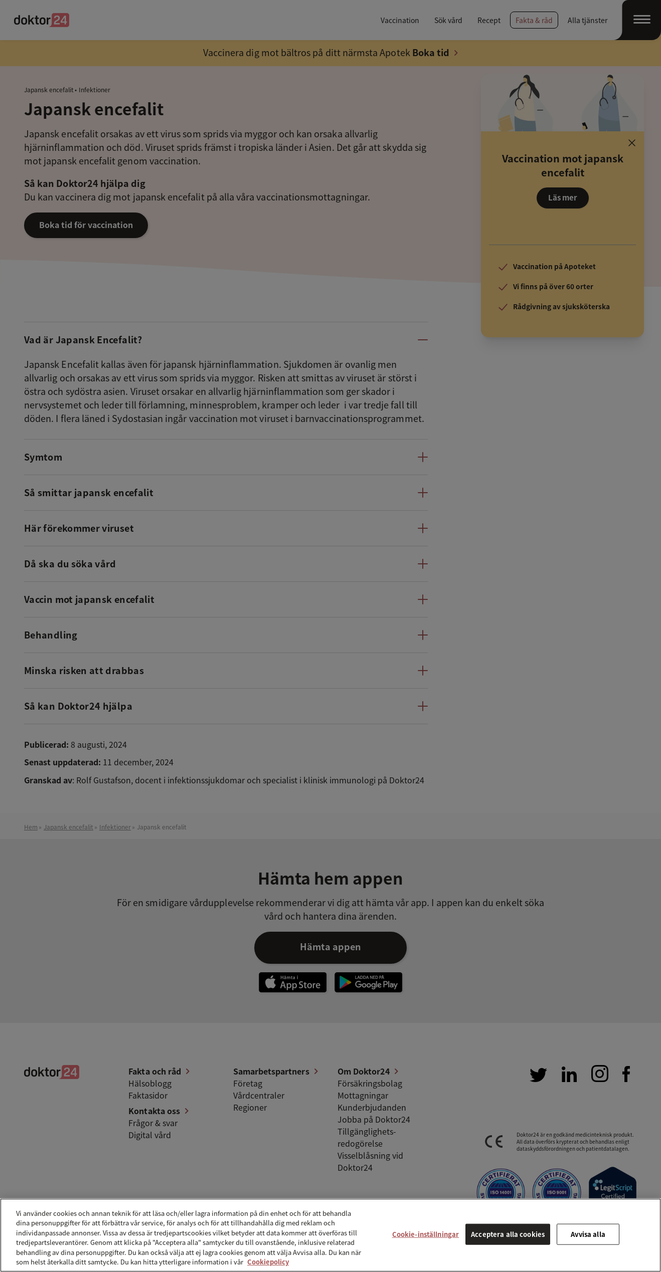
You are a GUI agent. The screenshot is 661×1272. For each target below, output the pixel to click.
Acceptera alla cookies (508, 1234)
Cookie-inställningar (425, 1234)
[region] (330, 1235)
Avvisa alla (588, 1234)
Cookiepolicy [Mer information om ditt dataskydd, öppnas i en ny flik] (268, 1261)
